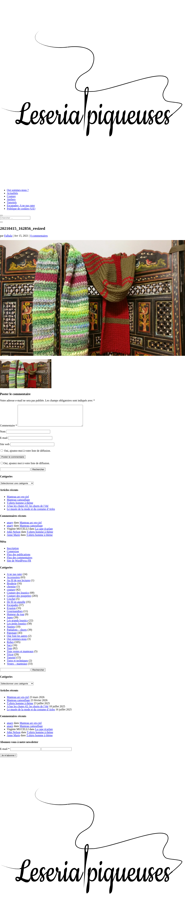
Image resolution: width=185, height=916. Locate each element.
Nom (2, 435)
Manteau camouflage (18, 503)
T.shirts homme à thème (20, 506)
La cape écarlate (44, 532)
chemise (11, 590)
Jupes (10, 621)
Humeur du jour (15, 618)
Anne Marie (13, 539)
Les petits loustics (17, 627)
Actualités (12, 193)
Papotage (12, 636)
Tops (9, 652)
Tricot (10, 658)
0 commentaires (39, 235)
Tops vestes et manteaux (20, 655)
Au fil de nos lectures (18, 584)
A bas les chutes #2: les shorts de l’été (27, 510)
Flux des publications (18, 558)
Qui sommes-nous (17, 643)
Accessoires (13, 581)
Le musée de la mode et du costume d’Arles (31, 513)
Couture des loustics (18, 596)
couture (11, 593)
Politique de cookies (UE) (21, 208)
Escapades (12, 609)
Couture (11, 196)
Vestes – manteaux (17, 667)
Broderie (11, 587)
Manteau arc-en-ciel (18, 500)
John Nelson (14, 535)
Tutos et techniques (17, 664)
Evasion (11, 612)
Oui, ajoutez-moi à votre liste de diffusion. (26, 454)
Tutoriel (11, 661)
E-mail (4, 442)
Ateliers (11, 199)
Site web (5, 448)
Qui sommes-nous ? (18, 190)
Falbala (8, 235)
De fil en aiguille (16, 606)
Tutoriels (12, 202)
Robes (10, 646)
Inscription (13, 552)
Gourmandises (15, 615)
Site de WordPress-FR (19, 564)
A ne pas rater (14, 578)
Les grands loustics (17, 624)
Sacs (9, 649)
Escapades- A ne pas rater (21, 205)
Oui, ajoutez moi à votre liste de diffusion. (25, 467)
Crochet (11, 603)
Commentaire (8, 429)
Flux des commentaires (19, 561)
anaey (10, 526)
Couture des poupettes (19, 599)
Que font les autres (17, 640)
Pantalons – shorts (17, 633)
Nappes (11, 630)
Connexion (13, 555)
